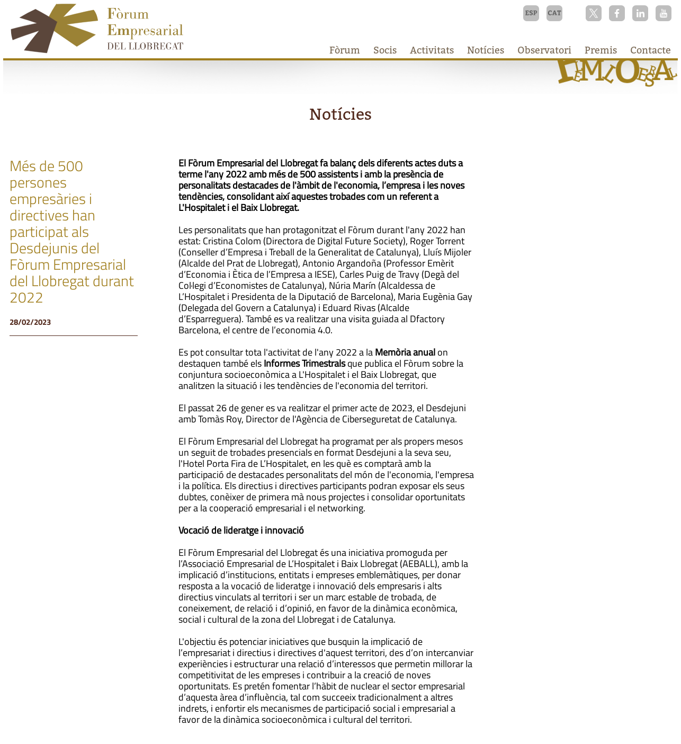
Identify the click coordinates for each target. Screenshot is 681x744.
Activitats (432, 50)
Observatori (544, 50)
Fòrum (344, 50)
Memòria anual (405, 352)
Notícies (485, 50)
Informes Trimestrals (304, 363)
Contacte (650, 50)
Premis (601, 50)
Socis (385, 50)
